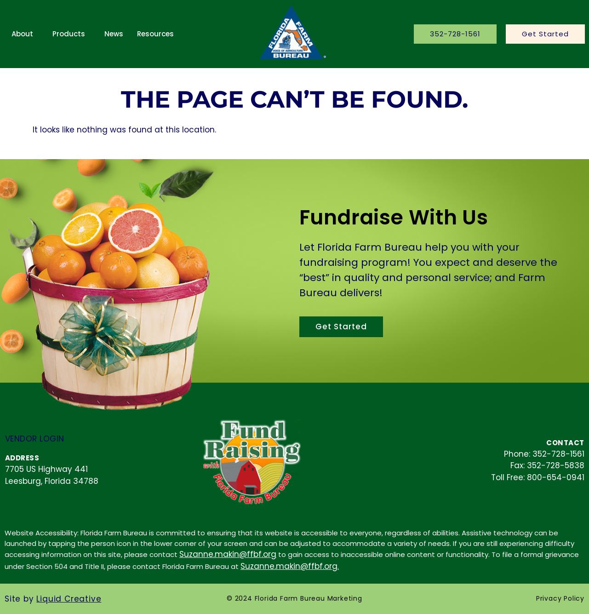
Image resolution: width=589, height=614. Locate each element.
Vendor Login (34, 438)
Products (68, 34)
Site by (53, 598)
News (113, 34)
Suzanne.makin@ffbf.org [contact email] (227, 554)
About (22, 34)
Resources (155, 34)
